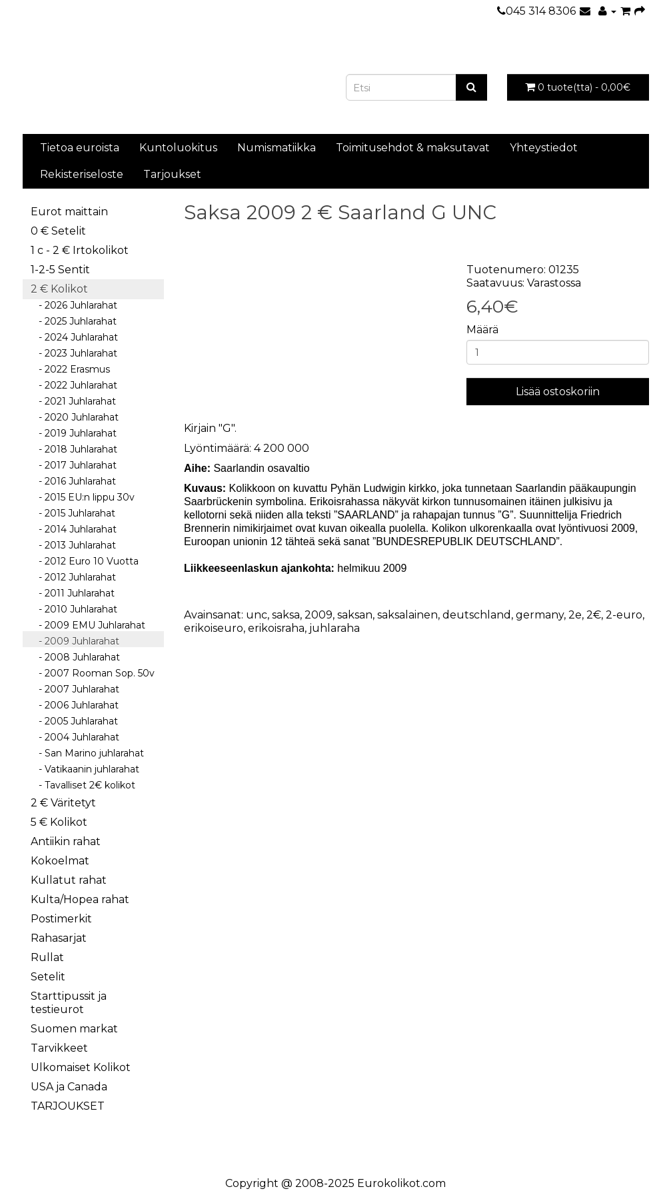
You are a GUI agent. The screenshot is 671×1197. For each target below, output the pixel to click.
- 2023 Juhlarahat (74, 353)
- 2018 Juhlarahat (74, 449)
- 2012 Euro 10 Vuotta (85, 561)
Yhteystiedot (544, 147)
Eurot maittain (69, 211)
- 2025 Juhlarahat (74, 321)
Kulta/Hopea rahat (80, 899)
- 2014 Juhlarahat (74, 529)
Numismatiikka (276, 147)
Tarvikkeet (59, 1048)
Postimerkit (61, 918)
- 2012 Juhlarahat (73, 577)
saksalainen (407, 614)
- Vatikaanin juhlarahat (85, 769)
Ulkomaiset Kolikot (81, 1067)
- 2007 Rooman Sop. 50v (93, 673)
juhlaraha (334, 628)
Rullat (47, 957)
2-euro (624, 614)
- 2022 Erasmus (70, 369)
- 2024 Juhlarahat (74, 337)
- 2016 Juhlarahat (73, 481)
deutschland (476, 614)
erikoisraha (276, 628)
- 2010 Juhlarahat (74, 609)
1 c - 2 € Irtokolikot (80, 250)
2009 (319, 614)
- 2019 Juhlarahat (74, 433)
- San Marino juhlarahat (87, 753)
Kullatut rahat (69, 880)
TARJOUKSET (68, 1106)
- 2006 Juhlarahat (75, 705)
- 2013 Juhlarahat (73, 545)
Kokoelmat (60, 860)
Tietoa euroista (79, 147)
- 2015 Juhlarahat (73, 513)
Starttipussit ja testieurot (69, 1003)
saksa (286, 614)
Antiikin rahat (66, 841)
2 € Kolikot (59, 289)
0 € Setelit (58, 231)
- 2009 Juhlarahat (75, 641)
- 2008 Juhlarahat (75, 657)
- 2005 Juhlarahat (74, 721)
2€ (593, 614)
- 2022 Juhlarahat (74, 385)
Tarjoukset (172, 174)
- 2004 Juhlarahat (75, 737)
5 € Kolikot (59, 822)
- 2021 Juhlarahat (73, 401)
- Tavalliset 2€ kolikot (83, 785)
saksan (354, 614)
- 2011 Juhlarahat (73, 593)
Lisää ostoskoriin (558, 391)
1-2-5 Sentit (60, 269)
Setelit (48, 976)
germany (540, 614)
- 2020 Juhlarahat (75, 417)
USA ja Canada (69, 1086)
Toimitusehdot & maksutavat (413, 147)
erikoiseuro (213, 628)
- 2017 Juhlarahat (74, 465)
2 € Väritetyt (63, 802)
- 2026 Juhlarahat (74, 305)
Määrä (482, 329)
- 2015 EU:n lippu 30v (83, 497)
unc (256, 614)
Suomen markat (74, 1028)
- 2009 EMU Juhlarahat (88, 625)
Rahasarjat (59, 938)
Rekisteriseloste (81, 174)
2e (575, 614)
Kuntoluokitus (178, 147)
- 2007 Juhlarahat (75, 689)
